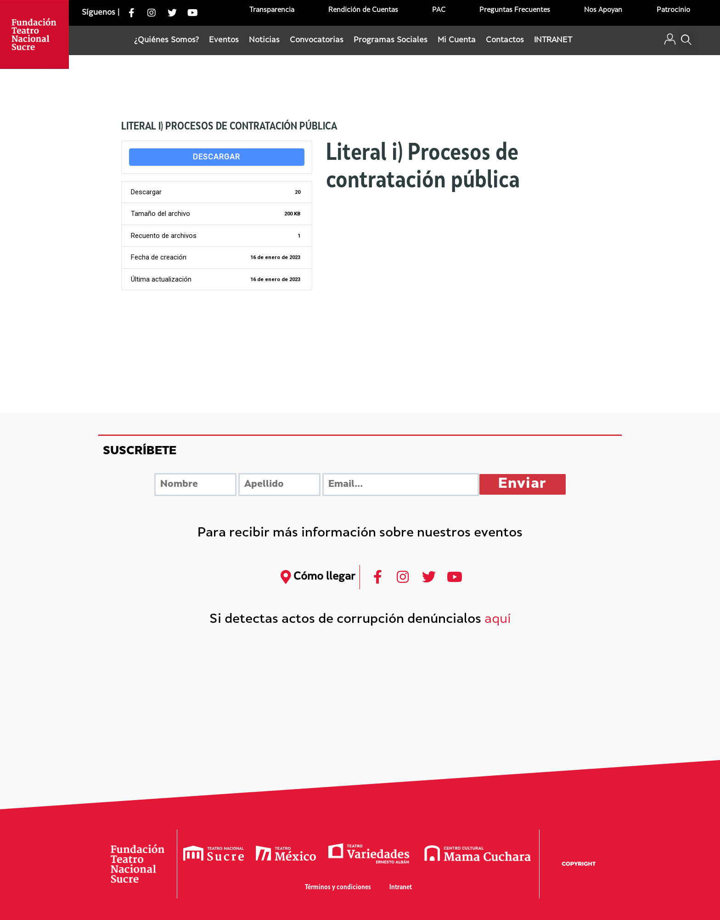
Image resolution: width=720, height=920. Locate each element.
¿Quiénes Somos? (166, 40)
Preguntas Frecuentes (514, 10)
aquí (497, 620)
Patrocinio (673, 10)
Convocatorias (316, 40)
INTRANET (553, 40)
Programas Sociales (391, 40)
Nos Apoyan (603, 10)
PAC (438, 10)
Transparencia (271, 10)
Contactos (505, 40)
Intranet (400, 887)
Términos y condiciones (338, 887)
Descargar (216, 156)
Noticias (264, 40)
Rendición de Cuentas (363, 10)
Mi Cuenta (457, 40)
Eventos (224, 40)
